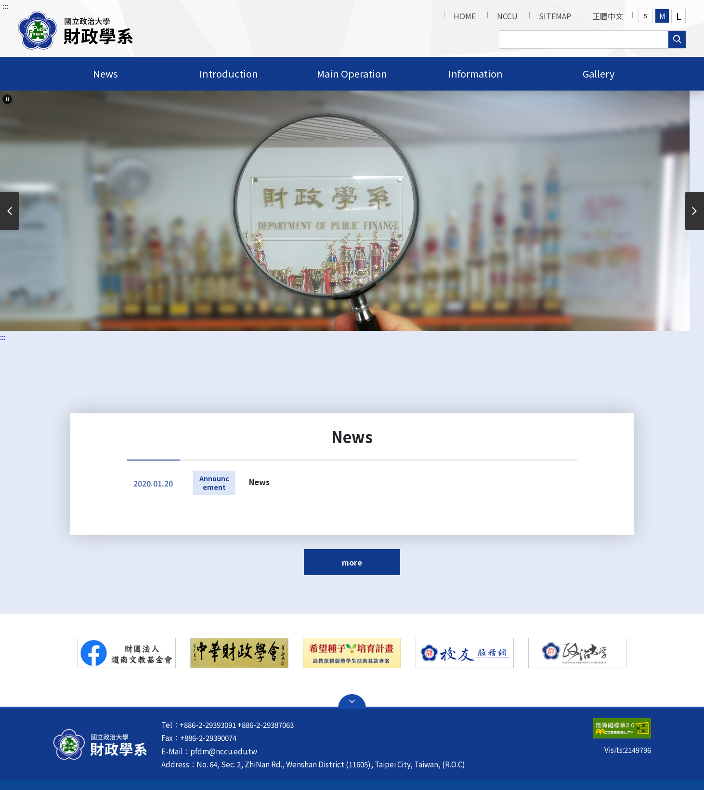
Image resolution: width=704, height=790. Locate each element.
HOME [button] (465, 16)
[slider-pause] (7, 99)
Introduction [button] (228, 73)
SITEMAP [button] (555, 16)
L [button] (678, 16)
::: (6, 6)
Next (694, 211)
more (352, 562)
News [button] (105, 73)
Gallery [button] (598, 73)
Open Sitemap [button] (352, 701)
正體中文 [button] (607, 16)
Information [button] (475, 73)
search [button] (677, 39)
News (259, 481)
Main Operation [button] (352, 73)
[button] (75, 28)
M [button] (662, 16)
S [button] (646, 15)
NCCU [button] (507, 16)
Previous (9, 211)
